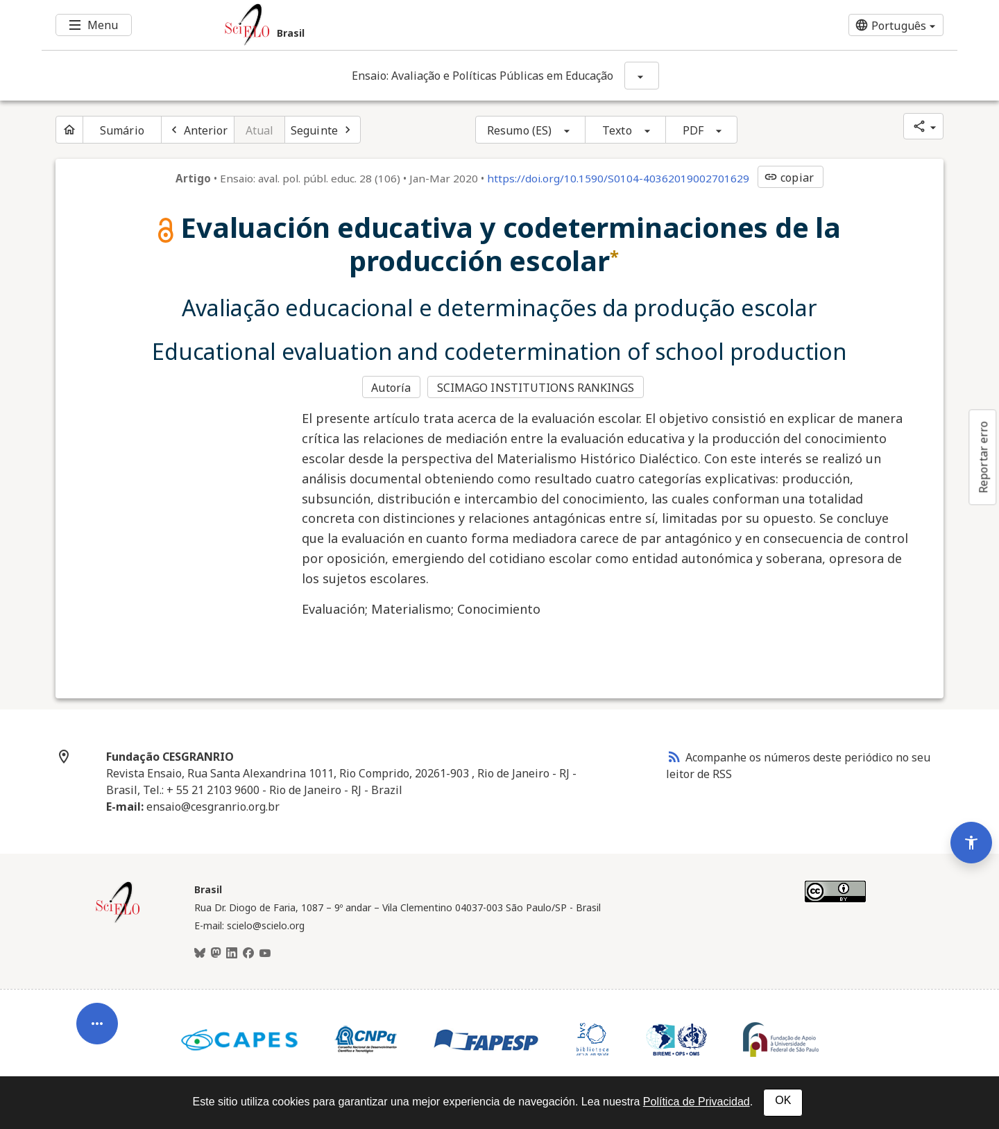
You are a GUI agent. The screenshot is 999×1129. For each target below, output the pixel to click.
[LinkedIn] (231, 953)
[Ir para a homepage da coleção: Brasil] (423, 25)
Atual (260, 130)
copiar (789, 177)
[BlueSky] (199, 953)
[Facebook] (248, 953)
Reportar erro (983, 457)
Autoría (391, 387)
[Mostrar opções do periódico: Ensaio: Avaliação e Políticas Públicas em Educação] (641, 75)
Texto (617, 130)
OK (783, 1100)
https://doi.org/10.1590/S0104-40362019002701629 (618, 178)
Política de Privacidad (696, 1102)
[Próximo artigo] (322, 130)
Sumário (122, 130)
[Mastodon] (216, 953)
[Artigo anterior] (197, 130)
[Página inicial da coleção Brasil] (118, 921)
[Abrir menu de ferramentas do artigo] (97, 1027)
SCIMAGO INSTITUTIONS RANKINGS (536, 387)
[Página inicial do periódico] (69, 130)
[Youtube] (265, 953)
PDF (693, 130)
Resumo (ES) (519, 130)
